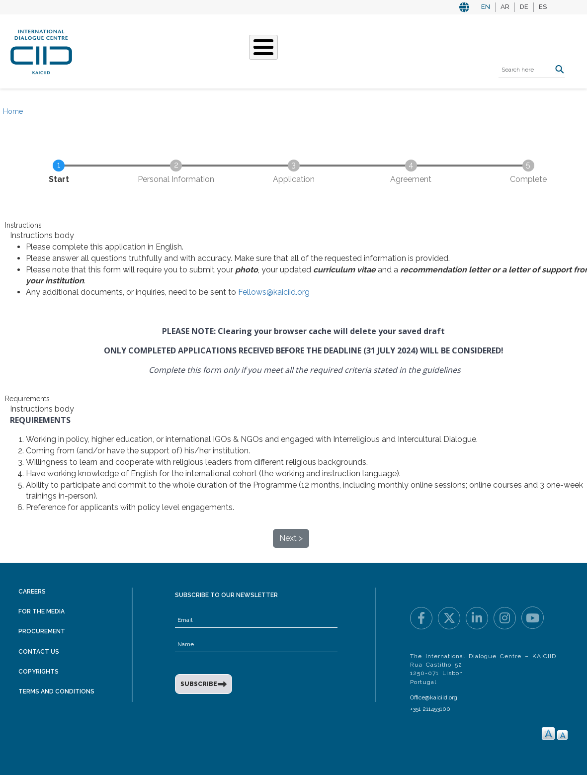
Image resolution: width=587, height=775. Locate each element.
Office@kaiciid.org (433, 697)
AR (505, 6)
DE (524, 6)
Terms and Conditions (56, 691)
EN (485, 6)
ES (543, 6)
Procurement (41, 631)
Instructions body (42, 235)
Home (13, 111)
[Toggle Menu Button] (263, 47)
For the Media (41, 611)
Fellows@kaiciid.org (274, 292)
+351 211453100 (430, 708)
